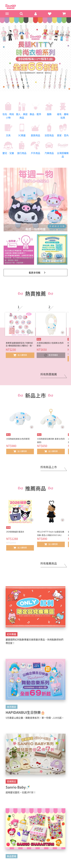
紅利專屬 (11, 634)
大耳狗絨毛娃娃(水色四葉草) (18, 438)
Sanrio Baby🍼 (18, 787)
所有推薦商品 (48, 563)
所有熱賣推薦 (48, 374)
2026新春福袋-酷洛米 (15, 531)
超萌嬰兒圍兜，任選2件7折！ (21, 792)
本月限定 (11, 706)
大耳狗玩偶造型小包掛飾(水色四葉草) (50, 344)
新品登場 (11, 856)
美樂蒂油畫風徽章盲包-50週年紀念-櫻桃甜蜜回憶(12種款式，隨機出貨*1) (19, 344)
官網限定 (11, 781)
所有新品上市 (48, 467)
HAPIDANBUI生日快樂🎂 (25, 712)
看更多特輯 (34, 272)
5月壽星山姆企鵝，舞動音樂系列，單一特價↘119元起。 (35, 717)
